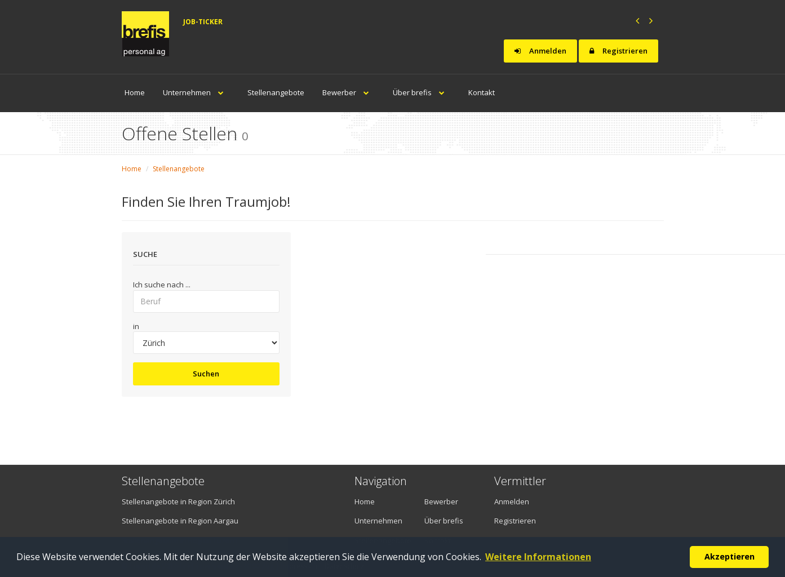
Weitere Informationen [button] (538, 557)
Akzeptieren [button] (729, 556)
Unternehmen (196, 92)
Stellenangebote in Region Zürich (178, 501)
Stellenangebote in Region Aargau (180, 521)
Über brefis (421, 92)
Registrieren (618, 51)
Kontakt (481, 92)
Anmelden (540, 51)
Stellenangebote (275, 92)
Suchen (206, 374)
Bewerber (348, 92)
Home (135, 92)
